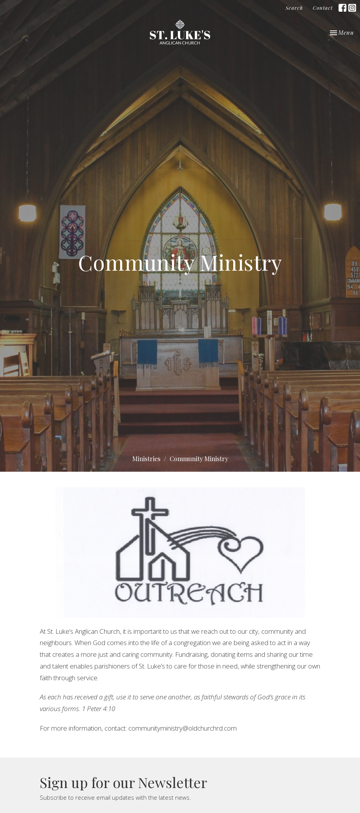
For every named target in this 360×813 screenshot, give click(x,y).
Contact (323, 7)
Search (294, 7)
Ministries (146, 459)
